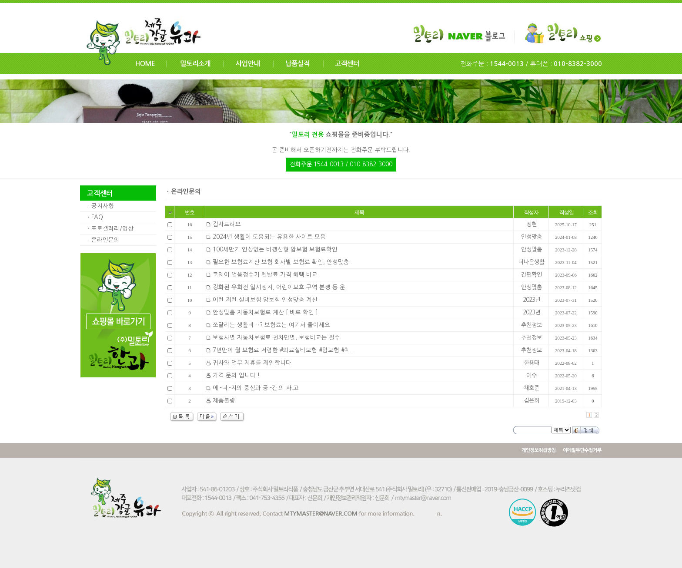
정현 (531, 224)
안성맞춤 (531, 237)
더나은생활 (531, 262)
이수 (531, 375)
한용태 (531, 363)
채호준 (531, 388)
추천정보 (531, 325)
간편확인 (531, 274)
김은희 (531, 400)
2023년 (531, 300)
